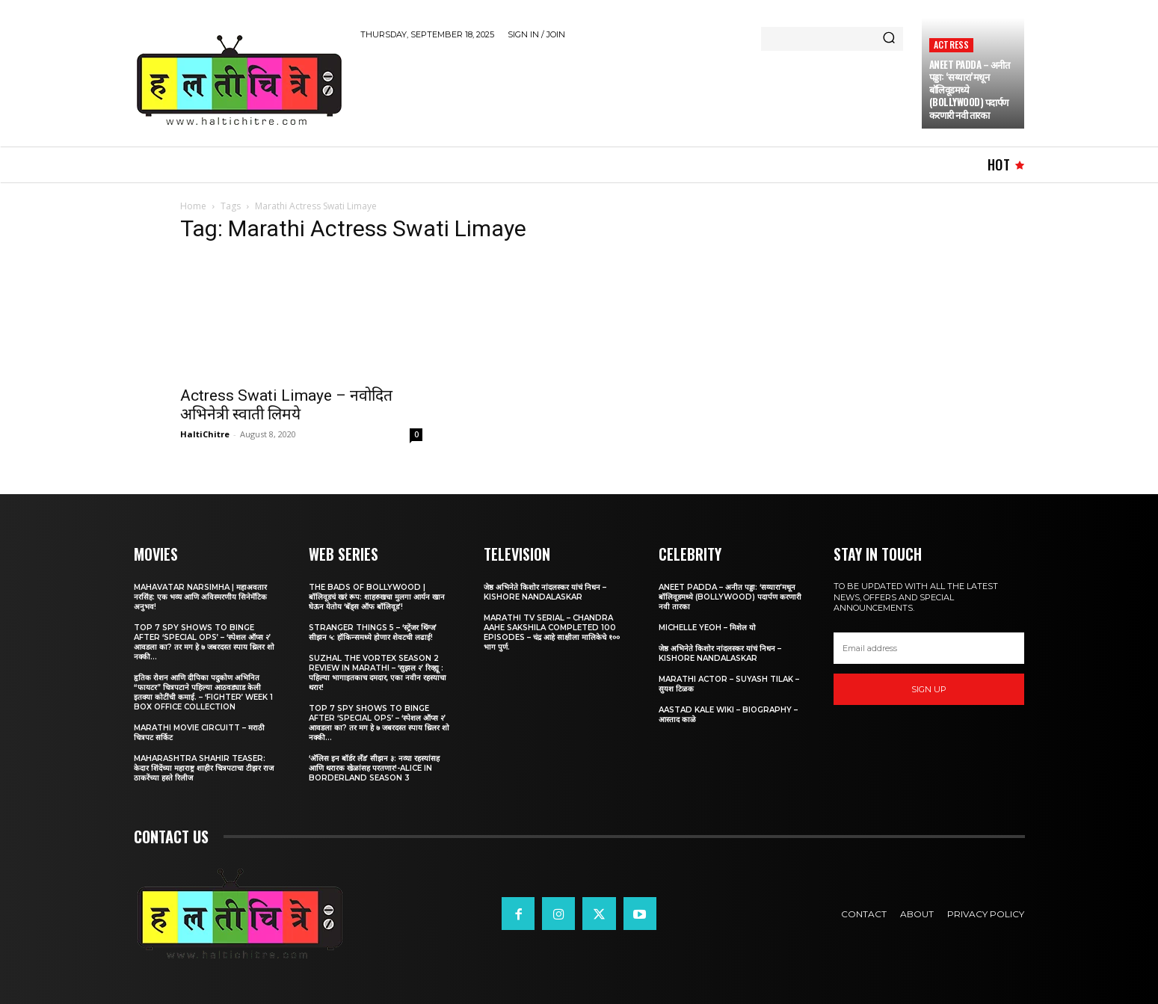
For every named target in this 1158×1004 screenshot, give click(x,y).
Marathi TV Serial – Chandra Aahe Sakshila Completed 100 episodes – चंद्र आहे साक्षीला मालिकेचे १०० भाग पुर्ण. (552, 632)
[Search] (889, 39)
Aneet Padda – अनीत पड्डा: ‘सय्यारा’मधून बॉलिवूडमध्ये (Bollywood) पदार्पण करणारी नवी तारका (730, 597)
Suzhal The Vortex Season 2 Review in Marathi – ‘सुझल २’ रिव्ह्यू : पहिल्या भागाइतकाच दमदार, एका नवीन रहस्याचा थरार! (377, 672)
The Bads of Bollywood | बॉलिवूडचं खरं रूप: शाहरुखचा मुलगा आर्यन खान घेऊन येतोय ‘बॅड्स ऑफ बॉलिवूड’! (377, 597)
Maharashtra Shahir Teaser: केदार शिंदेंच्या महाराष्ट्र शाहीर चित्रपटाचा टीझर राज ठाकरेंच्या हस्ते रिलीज (204, 768)
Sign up (928, 689)
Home (193, 206)
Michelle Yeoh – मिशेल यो (707, 627)
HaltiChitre (205, 434)
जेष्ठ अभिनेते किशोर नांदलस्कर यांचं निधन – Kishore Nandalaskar (545, 592)
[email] (929, 648)
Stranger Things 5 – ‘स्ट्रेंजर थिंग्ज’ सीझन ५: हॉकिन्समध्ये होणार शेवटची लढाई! (373, 632)
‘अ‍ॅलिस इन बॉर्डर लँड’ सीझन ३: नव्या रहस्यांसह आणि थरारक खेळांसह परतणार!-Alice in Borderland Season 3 (374, 768)
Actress (951, 44)
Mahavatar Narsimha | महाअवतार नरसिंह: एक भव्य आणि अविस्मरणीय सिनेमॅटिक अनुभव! (200, 597)
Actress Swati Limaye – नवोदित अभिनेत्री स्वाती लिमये (286, 404)
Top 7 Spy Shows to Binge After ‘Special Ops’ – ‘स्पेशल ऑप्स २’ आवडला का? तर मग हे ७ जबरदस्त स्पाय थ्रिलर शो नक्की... (204, 642)
